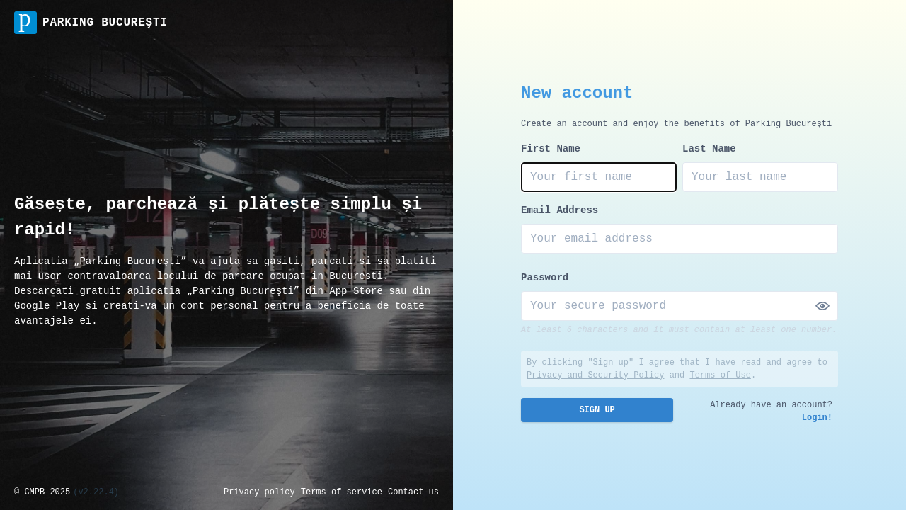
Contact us (413, 492)
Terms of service (341, 492)
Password (544, 277)
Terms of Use (719, 375)
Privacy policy (259, 492)
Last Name (709, 148)
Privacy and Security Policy (595, 375)
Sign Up (596, 410)
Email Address (559, 210)
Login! (817, 418)
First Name (550, 148)
